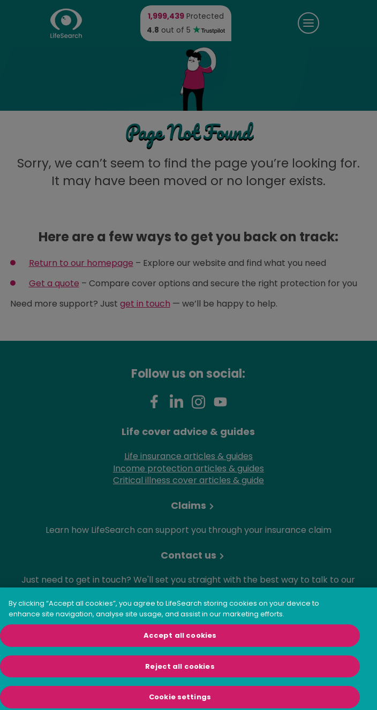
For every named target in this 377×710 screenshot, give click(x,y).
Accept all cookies (180, 642)
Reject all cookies (179, 673)
